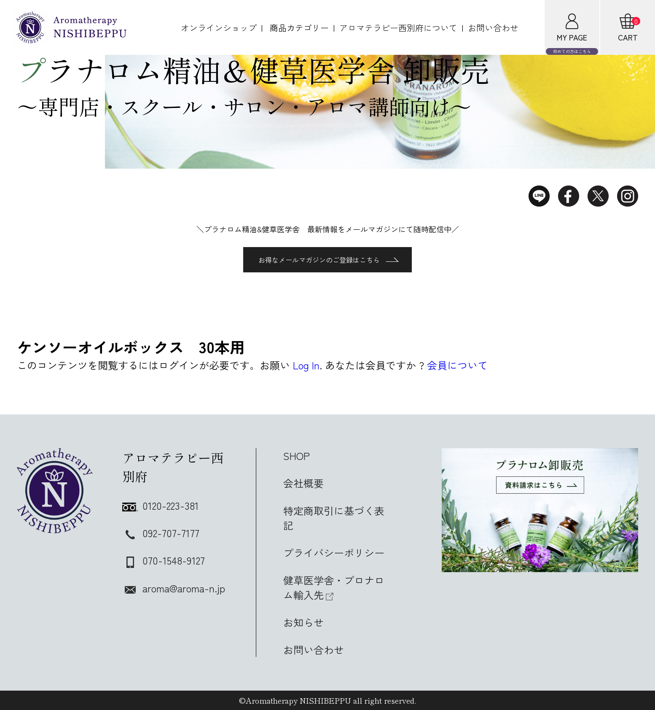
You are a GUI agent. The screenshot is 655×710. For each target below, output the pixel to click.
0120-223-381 (160, 505)
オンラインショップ (219, 28)
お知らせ (303, 622)
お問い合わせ (493, 28)
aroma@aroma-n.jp (173, 588)
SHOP (296, 455)
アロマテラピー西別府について (398, 28)
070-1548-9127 (163, 560)
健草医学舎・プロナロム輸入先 (333, 587)
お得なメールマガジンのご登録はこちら (328, 260)
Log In (306, 365)
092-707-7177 (160, 532)
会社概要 (303, 483)
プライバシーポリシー (333, 552)
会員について (457, 365)
